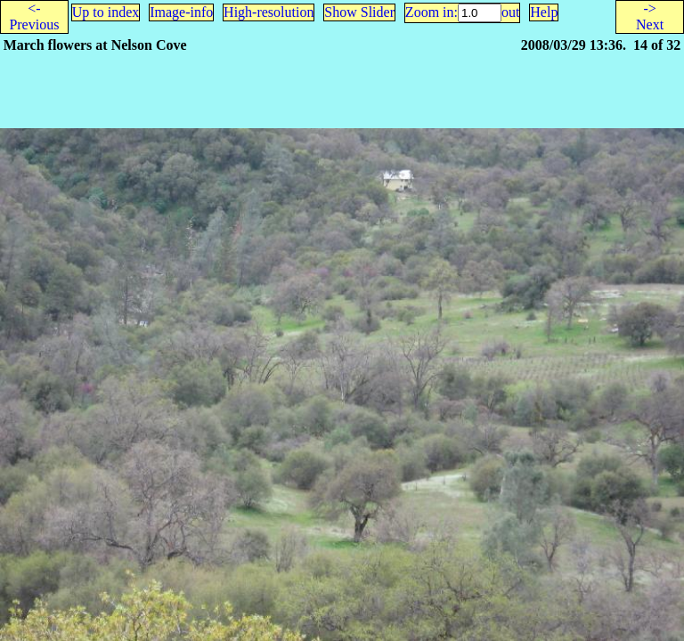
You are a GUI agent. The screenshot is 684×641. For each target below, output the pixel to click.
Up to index (106, 12)
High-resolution (269, 12)
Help (544, 12)
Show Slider (359, 12)
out (510, 12)
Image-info (181, 12)
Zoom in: (431, 12)
